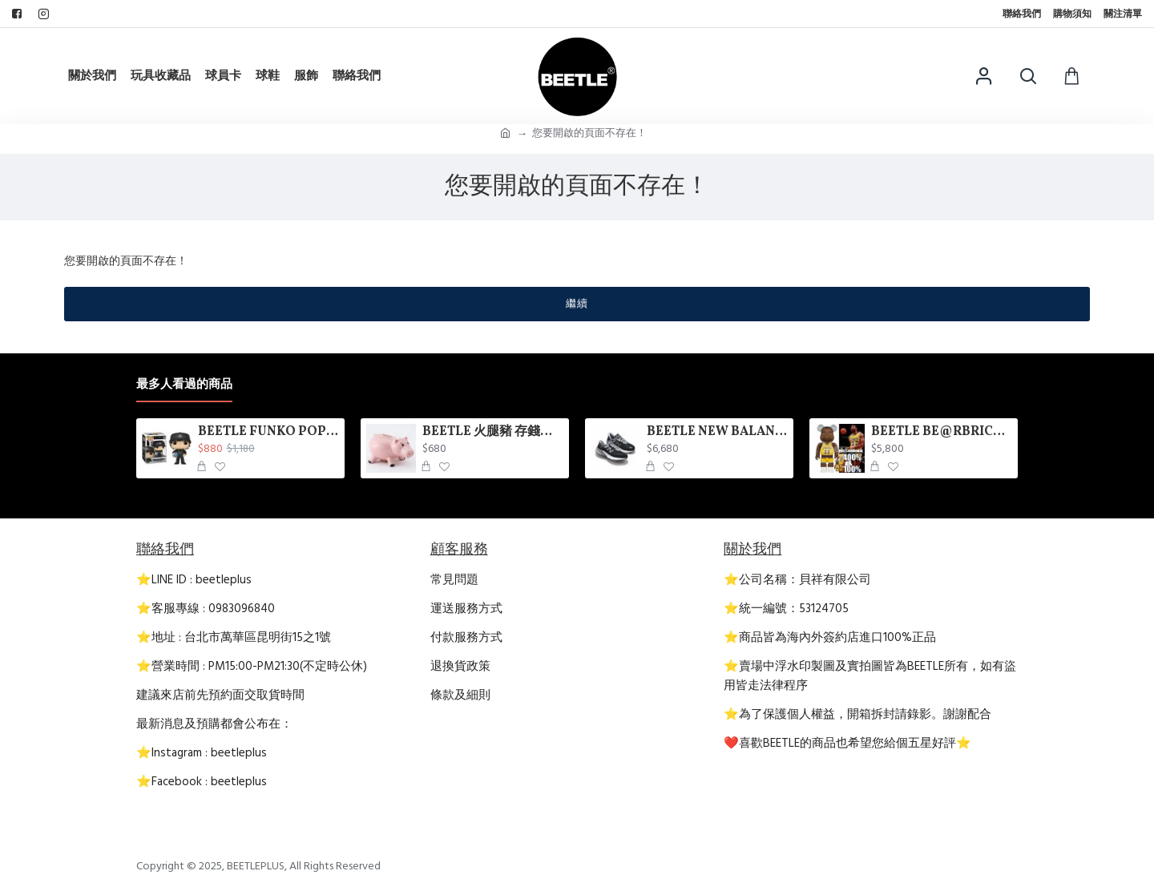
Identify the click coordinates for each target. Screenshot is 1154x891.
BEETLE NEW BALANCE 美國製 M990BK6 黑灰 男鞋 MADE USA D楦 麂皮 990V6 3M (718, 432)
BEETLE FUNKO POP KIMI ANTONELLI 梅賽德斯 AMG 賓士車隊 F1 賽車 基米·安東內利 (269, 432)
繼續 (577, 303)
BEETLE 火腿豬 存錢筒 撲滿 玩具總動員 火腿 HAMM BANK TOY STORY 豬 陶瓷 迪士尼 (493, 432)
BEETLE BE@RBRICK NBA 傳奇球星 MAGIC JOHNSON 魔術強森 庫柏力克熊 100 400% (942, 432)
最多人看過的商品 (184, 385)
